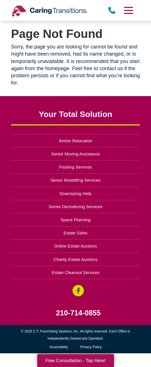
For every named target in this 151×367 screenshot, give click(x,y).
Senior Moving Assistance (75, 153)
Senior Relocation (75, 140)
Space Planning (75, 219)
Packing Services (75, 167)
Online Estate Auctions (75, 246)
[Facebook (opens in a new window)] (78, 290)
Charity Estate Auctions (75, 259)
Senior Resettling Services (76, 180)
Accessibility (58, 347)
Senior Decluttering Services (75, 206)
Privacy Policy (91, 347)
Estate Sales (75, 232)
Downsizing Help (76, 193)
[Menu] (128, 10)
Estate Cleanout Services (75, 272)
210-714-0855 (78, 313)
